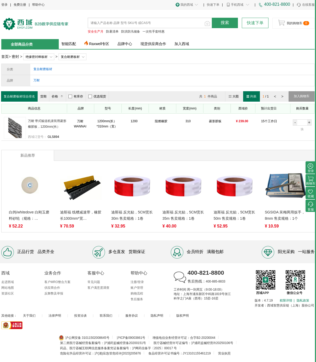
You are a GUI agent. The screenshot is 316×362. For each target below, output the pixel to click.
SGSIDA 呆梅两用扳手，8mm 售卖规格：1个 (285, 215)
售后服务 (137, 299)
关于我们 (29, 315)
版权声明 (182, 315)
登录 (4, 5)
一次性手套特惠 (154, 31)
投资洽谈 (80, 315)
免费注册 (20, 5)
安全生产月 (95, 31)
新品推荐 (27, 155)
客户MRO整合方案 (57, 282)
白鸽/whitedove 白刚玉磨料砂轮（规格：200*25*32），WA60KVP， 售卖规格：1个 (29, 216)
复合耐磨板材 (70, 57)
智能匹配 (68, 44)
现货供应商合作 (153, 44)
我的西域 (186, 5)
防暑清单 (112, 31)
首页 (5, 56)
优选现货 (97, 96)
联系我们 (106, 315)
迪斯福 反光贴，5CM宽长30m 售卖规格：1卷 (132, 215)
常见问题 (93, 282)
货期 (43, 96)
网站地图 (7, 288)
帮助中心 (38, 5)
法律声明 (55, 315)
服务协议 (131, 315)
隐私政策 (303, 300)
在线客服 (305, 5)
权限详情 (286, 300)
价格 (58, 96)
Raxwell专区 (99, 44)
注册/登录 (137, 282)
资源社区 (7, 293)
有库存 (75, 96)
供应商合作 (52, 288)
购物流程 (137, 293)
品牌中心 (125, 44)
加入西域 (181, 44)
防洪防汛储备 (130, 31)
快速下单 (213, 5)
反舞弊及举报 (53, 293)
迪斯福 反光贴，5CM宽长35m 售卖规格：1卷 (183, 215)
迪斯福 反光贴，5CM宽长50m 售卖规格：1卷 (234, 215)
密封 (15, 56)
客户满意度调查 (98, 288)
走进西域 (7, 282)
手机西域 (237, 5)
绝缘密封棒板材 (37, 57)
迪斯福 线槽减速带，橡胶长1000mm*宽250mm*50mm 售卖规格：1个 (80, 216)
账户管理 (137, 288)
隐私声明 (157, 315)
